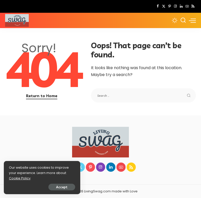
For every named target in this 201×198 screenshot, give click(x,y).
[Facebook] (158, 6)
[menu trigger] (192, 20)
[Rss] (193, 6)
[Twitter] (164, 6)
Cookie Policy (20, 178)
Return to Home (41, 95)
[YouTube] (187, 6)
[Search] (183, 20)
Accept (62, 187)
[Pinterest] (169, 6)
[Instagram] (175, 6)
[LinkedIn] (181, 6)
